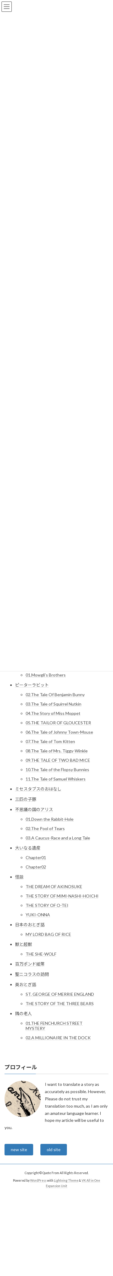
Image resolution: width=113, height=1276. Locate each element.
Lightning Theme (66, 1180)
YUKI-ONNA (38, 914)
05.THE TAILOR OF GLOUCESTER (58, 722)
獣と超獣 (23, 944)
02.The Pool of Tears (45, 828)
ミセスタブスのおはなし (38, 788)
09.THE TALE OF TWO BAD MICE (58, 760)
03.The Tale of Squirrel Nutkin (53, 703)
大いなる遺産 (27, 847)
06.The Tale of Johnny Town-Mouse (59, 732)
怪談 (19, 876)
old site (54, 1149)
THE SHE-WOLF (41, 953)
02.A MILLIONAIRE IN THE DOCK (58, 1037)
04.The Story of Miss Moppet (53, 713)
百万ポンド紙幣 (30, 963)
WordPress (38, 1180)
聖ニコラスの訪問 (32, 974)
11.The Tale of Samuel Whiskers (56, 778)
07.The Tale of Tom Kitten (50, 741)
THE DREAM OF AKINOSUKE (54, 886)
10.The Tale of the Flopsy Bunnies (57, 769)
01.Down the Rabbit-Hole (50, 819)
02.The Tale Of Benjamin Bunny (55, 694)
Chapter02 (36, 866)
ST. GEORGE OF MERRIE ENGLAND (60, 994)
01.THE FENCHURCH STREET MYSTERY (54, 1026)
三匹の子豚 (25, 799)
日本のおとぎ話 (30, 924)
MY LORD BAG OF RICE (48, 934)
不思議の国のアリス (34, 809)
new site (19, 1149)
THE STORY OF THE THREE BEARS (60, 1003)
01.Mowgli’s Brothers (46, 674)
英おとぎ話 (25, 984)
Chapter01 (36, 857)
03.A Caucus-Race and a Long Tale (58, 837)
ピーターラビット (32, 684)
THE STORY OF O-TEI (47, 905)
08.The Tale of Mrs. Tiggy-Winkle (57, 750)
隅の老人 (23, 1013)
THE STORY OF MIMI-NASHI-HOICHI (62, 895)
